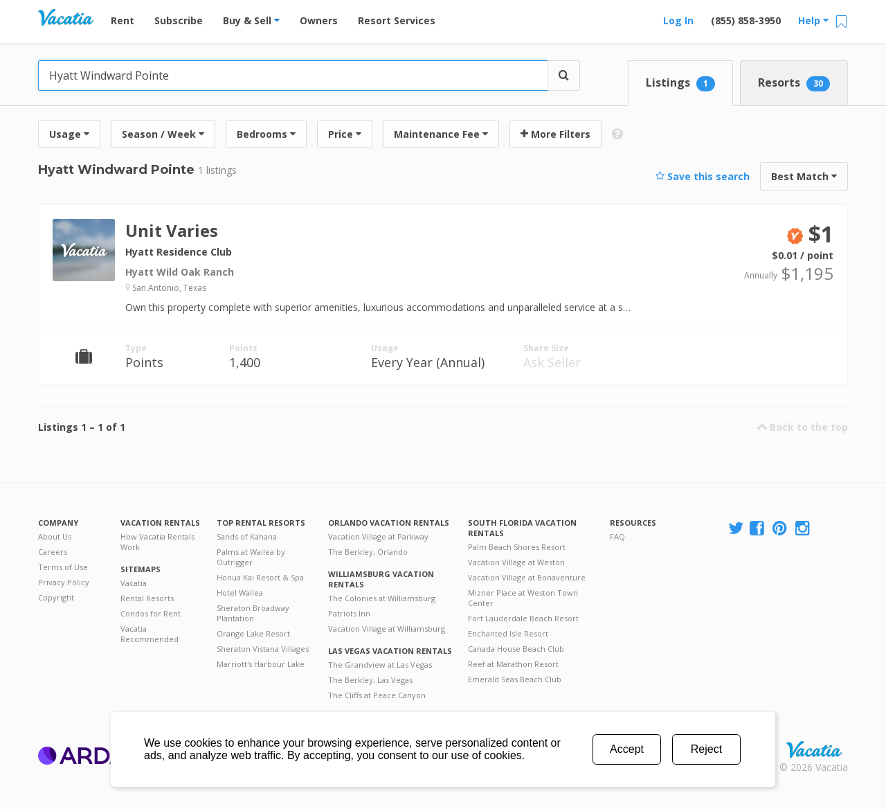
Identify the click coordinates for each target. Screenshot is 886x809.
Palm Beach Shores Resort (517, 547)
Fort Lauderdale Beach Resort (523, 618)
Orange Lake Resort (253, 633)
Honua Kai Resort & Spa (260, 577)
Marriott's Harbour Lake (261, 664)
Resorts (794, 83)
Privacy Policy (63, 582)
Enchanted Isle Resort (508, 633)
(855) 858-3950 (746, 20)
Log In (678, 20)
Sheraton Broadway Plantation (253, 613)
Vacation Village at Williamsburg (386, 628)
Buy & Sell (251, 20)
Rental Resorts (147, 598)
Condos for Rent (150, 613)
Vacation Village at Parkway (378, 536)
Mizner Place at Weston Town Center (523, 597)
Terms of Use (63, 567)
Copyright (56, 597)
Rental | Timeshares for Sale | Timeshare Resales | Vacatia (814, 749)
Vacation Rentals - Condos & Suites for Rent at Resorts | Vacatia (65, 17)
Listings (680, 83)
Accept (627, 749)
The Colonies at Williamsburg (381, 598)
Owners (319, 20)
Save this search (703, 176)
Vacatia (133, 583)
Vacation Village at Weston (516, 562)
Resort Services (396, 20)
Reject (706, 749)
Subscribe (178, 20)
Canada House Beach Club (516, 648)
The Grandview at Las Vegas (380, 664)
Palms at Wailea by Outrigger (251, 556)
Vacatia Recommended (149, 633)
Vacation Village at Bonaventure (527, 577)
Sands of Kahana (247, 536)
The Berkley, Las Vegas (370, 680)
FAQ (617, 536)
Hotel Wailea (240, 592)
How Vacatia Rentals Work (157, 541)
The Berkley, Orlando (368, 551)
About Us (54, 536)
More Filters (555, 134)
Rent (122, 20)
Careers (52, 551)
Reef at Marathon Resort (513, 664)
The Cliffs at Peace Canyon (377, 695)
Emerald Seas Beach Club (514, 679)
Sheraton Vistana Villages (263, 648)
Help (813, 20)
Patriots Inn (349, 613)
